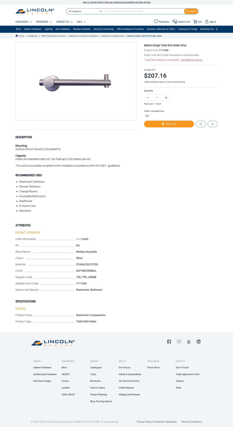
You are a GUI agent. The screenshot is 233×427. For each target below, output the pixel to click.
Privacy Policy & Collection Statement (157, 421)
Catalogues (96, 367)
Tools (93, 374)
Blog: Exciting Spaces (101, 401)
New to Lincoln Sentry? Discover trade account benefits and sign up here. (117, 2)
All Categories (85, 11)
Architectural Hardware (45, 374)
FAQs (178, 387)
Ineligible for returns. (192, 59)
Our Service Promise (129, 381)
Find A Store (153, 367)
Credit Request (126, 387)
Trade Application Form (187, 374)
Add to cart (169, 124)
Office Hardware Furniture (53, 36)
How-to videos (97, 387)
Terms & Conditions (191, 421)
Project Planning (98, 394)
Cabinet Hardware (42, 367)
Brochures (95, 381)
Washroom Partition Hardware (83, 36)
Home (21, 36)
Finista (65, 381)
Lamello (66, 387)
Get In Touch (182, 367)
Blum (64, 367)
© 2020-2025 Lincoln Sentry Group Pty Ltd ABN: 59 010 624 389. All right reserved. (75, 421)
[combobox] (132, 11)
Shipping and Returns (129, 394)
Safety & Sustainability (130, 374)
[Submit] (191, 11)
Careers (180, 381)
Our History (124, 367)
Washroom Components (112, 36)
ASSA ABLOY (68, 394)
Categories (33, 36)
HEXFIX (65, 374)
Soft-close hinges (42, 381)
